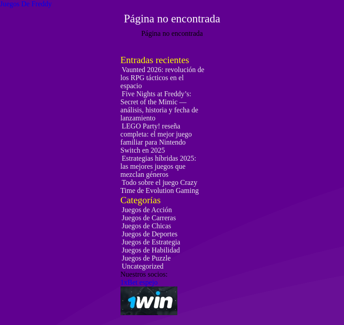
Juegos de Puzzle (146, 258)
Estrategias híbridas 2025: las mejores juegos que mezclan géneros (158, 166)
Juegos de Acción (147, 210)
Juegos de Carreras (149, 218)
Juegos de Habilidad (151, 250)
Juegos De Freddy (26, 4)
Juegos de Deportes (149, 234)
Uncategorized (142, 266)
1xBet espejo (139, 282)
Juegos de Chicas (146, 226)
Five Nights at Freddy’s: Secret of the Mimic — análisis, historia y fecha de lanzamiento (159, 106)
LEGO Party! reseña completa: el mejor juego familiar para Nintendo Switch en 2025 (156, 138)
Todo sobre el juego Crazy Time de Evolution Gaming (159, 186)
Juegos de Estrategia (151, 242)
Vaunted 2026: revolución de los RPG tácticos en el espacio (162, 78)
